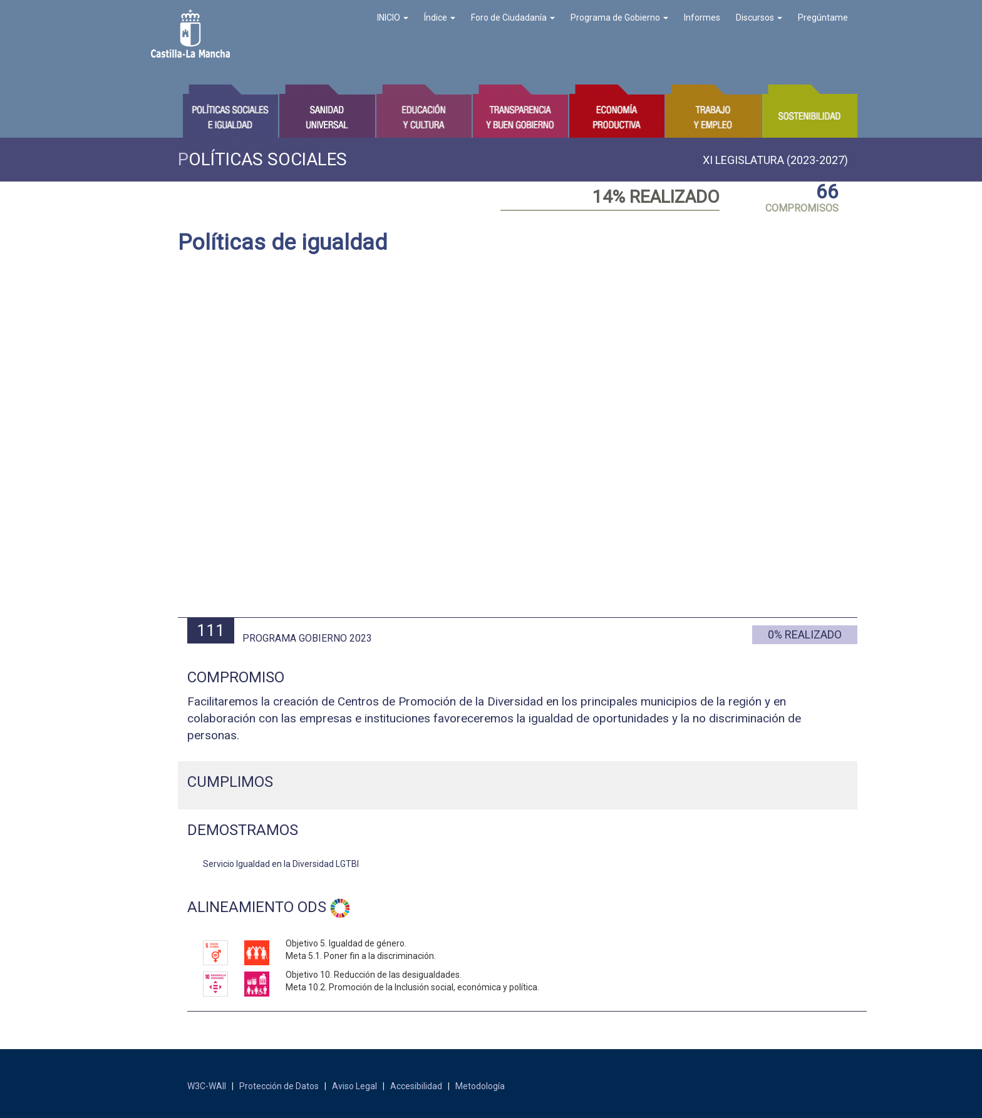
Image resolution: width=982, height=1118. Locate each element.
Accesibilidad (416, 1086)
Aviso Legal (354, 1086)
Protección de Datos (279, 1086)
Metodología (480, 1086)
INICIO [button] (392, 18)
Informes (702, 18)
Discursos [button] (759, 18)
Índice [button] (439, 18)
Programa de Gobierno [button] (619, 18)
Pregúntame (823, 18)
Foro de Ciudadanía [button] (513, 18)
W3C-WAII (206, 1086)
